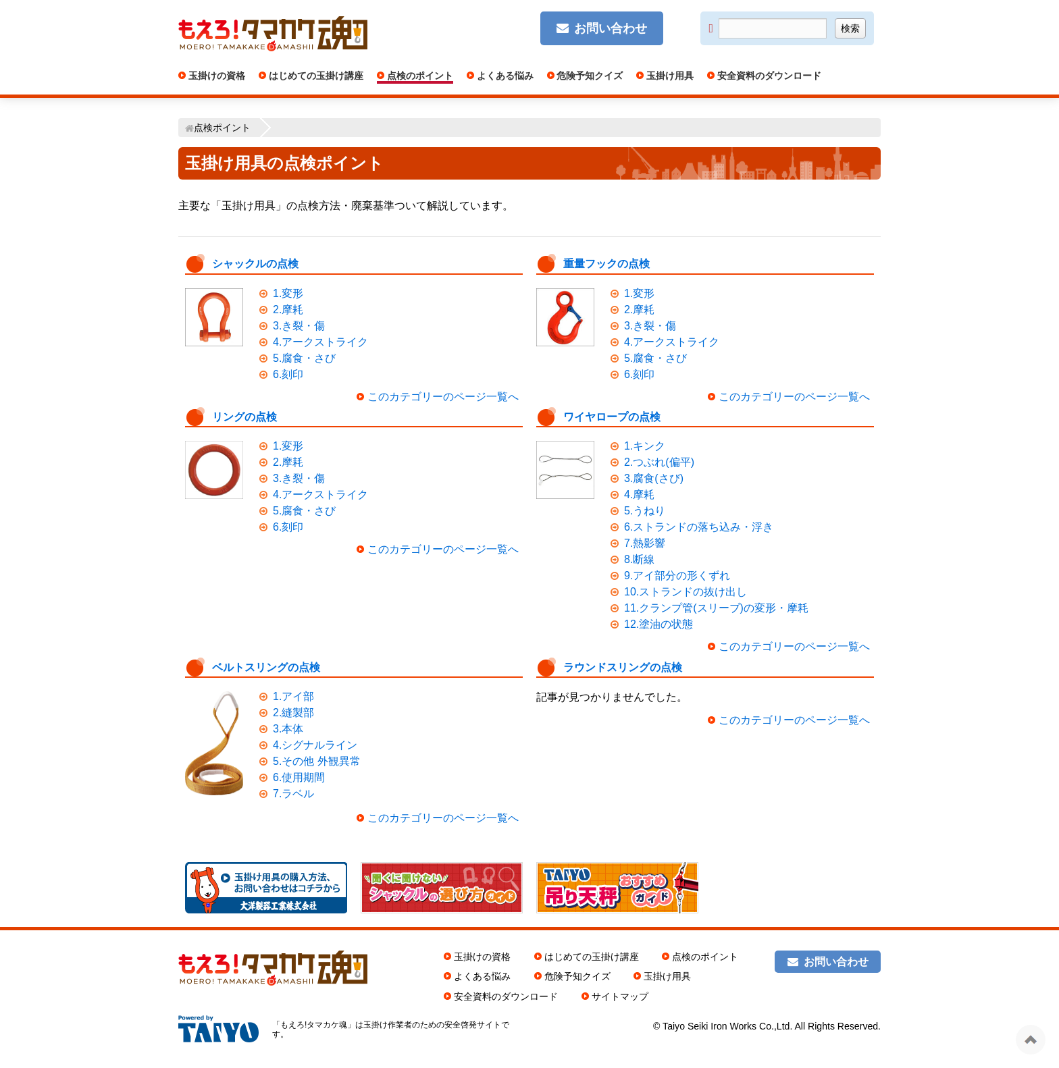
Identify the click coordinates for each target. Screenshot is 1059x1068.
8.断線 (639, 559)
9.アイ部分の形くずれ (677, 575)
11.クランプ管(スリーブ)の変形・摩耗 (716, 608)
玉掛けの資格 (215, 75)
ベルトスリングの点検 (266, 667)
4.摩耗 (639, 494)
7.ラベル (293, 793)
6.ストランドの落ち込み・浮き (698, 527)
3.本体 (288, 729)
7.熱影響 (644, 543)
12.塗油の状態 (658, 624)
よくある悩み (504, 75)
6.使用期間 (299, 777)
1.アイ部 (293, 696)
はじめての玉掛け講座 (314, 75)
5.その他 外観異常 (317, 761)
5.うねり (644, 510)
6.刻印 (288, 374)
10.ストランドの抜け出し (685, 591)
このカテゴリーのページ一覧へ (443, 396)
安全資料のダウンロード (768, 75)
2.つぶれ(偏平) (659, 462)
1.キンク (644, 446)
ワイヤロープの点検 (612, 417)
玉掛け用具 (669, 75)
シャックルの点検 (255, 263)
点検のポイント (418, 75)
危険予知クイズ (588, 75)
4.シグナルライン (315, 745)
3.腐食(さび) (653, 478)
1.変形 (288, 293)
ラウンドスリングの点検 (622, 667)
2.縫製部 (293, 712)
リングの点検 (244, 417)
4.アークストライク (320, 342)
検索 (850, 28)
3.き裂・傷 (299, 325)
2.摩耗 (288, 309)
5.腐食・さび (304, 358)
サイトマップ (620, 996)
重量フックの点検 (606, 263)
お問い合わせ (610, 28)
